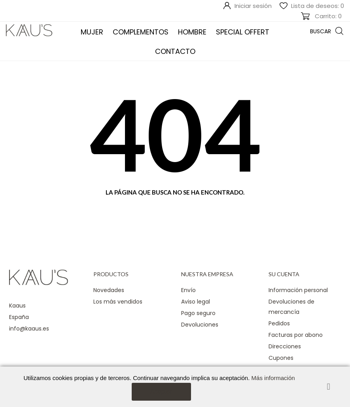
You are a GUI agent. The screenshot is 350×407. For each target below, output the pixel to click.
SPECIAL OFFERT (242, 32)
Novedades (108, 290)
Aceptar (161, 391)
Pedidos (279, 323)
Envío (188, 290)
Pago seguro (198, 313)
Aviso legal (195, 302)
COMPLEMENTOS (140, 32)
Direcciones (285, 346)
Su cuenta (284, 274)
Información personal (298, 290)
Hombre (192, 32)
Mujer (92, 32)
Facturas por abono (296, 335)
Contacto (175, 51)
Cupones (281, 358)
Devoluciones (199, 325)
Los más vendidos (117, 302)
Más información (273, 378)
